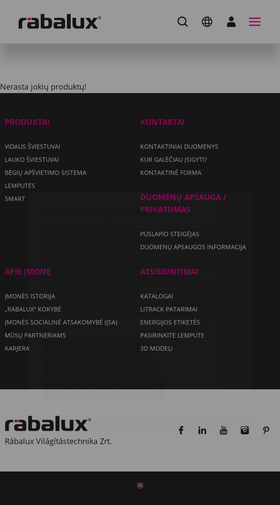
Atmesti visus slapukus (98, 319)
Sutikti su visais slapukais (104, 342)
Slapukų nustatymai (93, 297)
